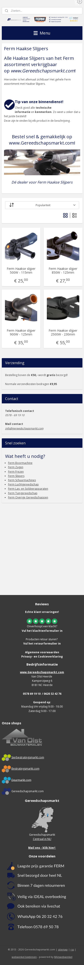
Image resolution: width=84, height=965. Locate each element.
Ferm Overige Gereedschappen (28, 497)
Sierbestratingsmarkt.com (27, 757)
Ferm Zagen (15, 467)
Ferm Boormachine (20, 463)
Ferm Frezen (16, 472)
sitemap (63, 949)
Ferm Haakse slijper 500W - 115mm (21, 271)
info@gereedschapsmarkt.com (24, 428)
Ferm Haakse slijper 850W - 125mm (63, 271)
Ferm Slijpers (16, 476)
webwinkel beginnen (24, 957)
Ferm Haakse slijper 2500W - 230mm (63, 332)
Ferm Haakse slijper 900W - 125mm (21, 332)
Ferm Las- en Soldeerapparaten (28, 489)
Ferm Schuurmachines (22, 480)
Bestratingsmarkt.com (25, 768)
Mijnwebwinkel (63, 957)
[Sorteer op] (42, 205)
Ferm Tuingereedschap (22, 493)
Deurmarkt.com (21, 780)
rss (72, 949)
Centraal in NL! (42, 839)
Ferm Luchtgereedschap (23, 484)
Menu (42, 33)
